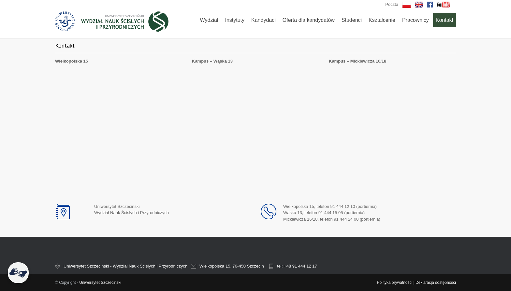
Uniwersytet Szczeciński (100, 282)
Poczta (391, 4)
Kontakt (444, 20)
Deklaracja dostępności (436, 282)
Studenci (352, 20)
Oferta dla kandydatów (309, 20)
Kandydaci (263, 20)
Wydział (209, 20)
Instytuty (234, 20)
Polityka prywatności (394, 282)
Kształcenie (382, 20)
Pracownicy (415, 20)
